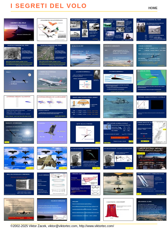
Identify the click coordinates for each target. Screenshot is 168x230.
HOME (153, 8)
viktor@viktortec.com (62, 226)
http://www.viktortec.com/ (96, 226)
